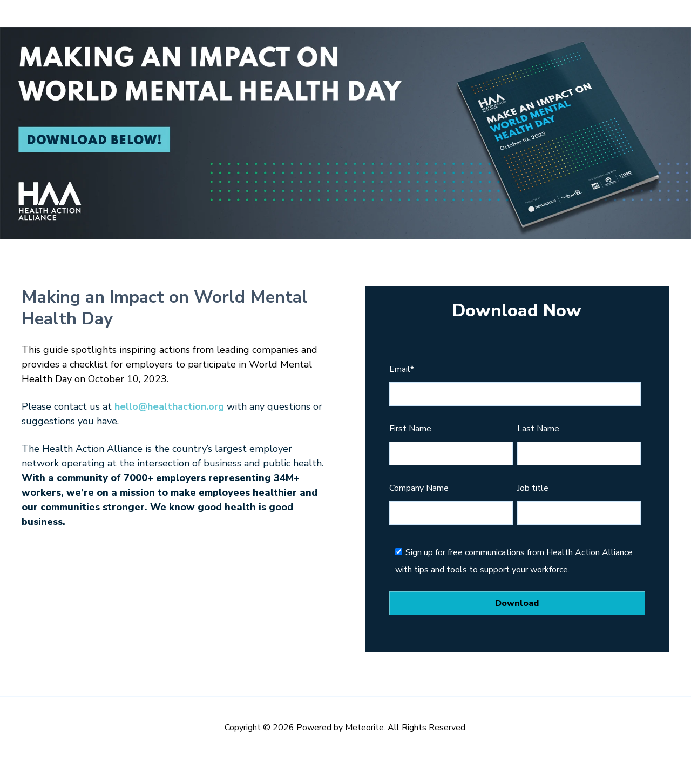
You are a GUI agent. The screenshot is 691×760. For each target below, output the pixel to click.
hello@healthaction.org (169, 406)
